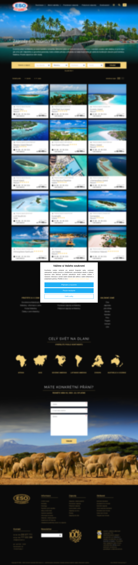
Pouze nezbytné (69, 291)
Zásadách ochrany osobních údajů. (78, 279)
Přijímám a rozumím (69, 285)
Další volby (69, 296)
